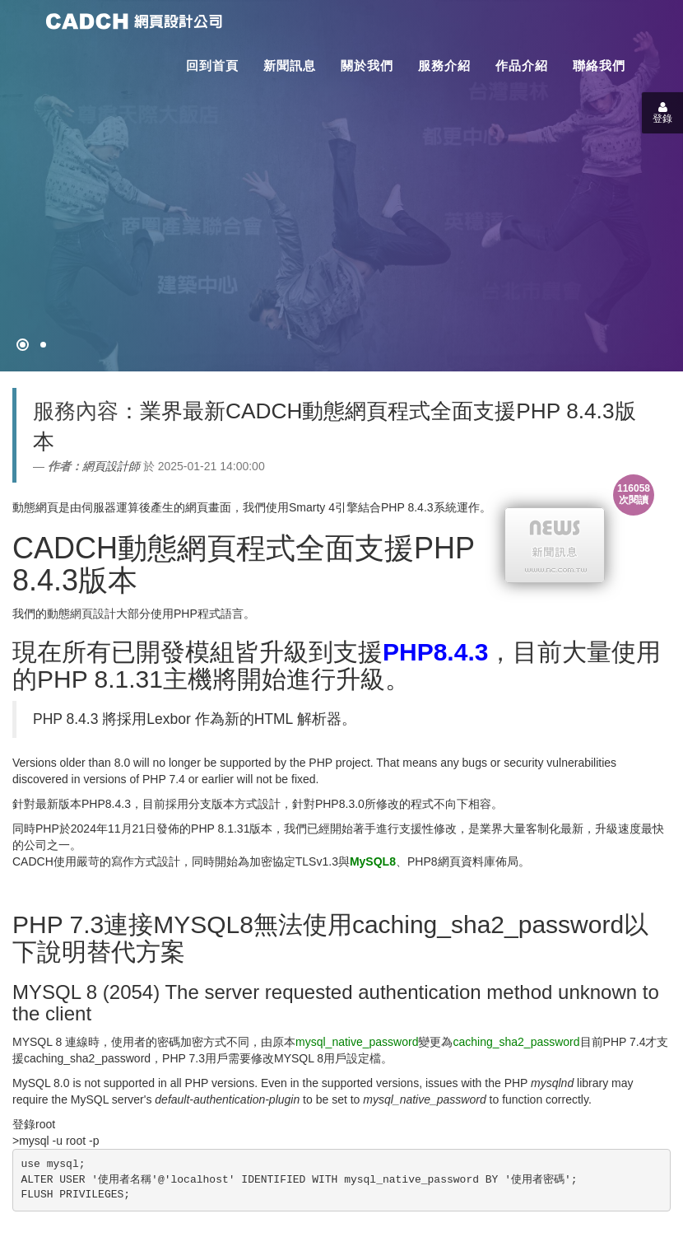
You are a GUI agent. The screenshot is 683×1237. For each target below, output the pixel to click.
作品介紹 (521, 65)
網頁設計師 (111, 466)
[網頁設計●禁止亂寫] (22, 344)
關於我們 (367, 65)
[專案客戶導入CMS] (43, 344)
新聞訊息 (289, 65)
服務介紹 (444, 65)
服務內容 (75, 411)
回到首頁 (212, 65)
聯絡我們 (599, 65)
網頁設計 (93, 613)
